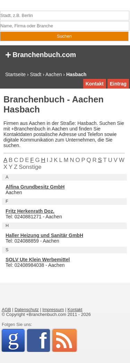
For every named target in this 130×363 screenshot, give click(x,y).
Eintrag (118, 84)
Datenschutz (27, 309)
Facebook (44, 340)
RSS (64, 340)
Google (16, 339)
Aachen (53, 74)
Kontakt (95, 84)
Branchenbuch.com (40, 54)
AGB (6, 309)
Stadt (36, 74)
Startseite (15, 74)
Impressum (53, 309)
